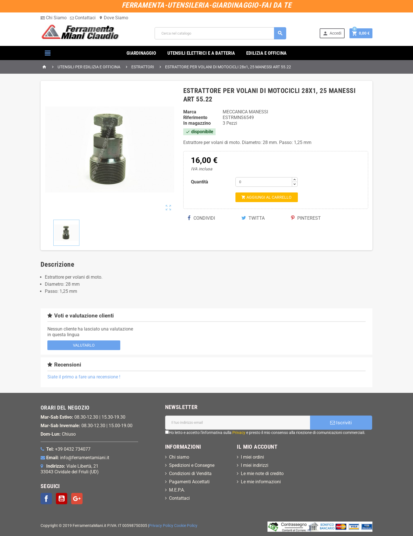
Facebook (46, 498)
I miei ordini (252, 457)
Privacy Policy (161, 525)
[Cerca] (220, 33)
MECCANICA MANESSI (245, 112)
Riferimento (195, 117)
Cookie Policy (185, 525)
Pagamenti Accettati (189, 481)
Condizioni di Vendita (190, 473)
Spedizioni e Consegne (191, 465)
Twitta (253, 218)
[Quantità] (263, 182)
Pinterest (306, 218)
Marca (189, 112)
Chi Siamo (54, 17)
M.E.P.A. (177, 490)
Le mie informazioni (261, 481)
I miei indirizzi (254, 465)
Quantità (199, 182)
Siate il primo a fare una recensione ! (83, 377)
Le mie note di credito (262, 473)
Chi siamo (179, 457)
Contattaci (83, 17)
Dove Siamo (113, 17)
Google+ (77, 498)
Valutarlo (84, 345)
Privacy (238, 432)
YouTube (61, 498)
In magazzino (197, 123)
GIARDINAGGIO (141, 53)
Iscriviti (341, 422)
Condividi (201, 218)
